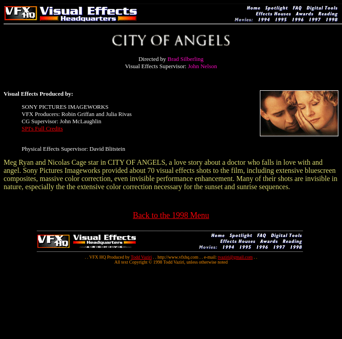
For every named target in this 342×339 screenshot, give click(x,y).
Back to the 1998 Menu (171, 215)
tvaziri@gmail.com (235, 257)
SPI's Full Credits (42, 128)
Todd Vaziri (141, 257)
